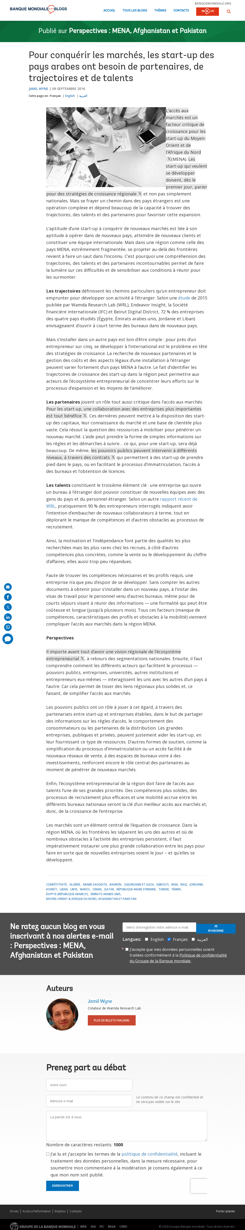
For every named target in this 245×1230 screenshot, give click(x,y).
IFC (102, 1226)
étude (184, 298)
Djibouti (162, 884)
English (70, 96)
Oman (97, 889)
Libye (73, 889)
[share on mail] (8, 587)
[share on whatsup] (8, 627)
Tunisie (163, 889)
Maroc (85, 889)
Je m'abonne (216, 928)
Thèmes (160, 10)
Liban (64, 889)
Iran (174, 884)
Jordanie (196, 884)
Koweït (51, 889)
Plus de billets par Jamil (112, 1020)
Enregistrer (62, 1185)
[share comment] (7, 638)
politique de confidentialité (150, 1154)
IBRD (83, 1226)
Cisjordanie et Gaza (139, 884)
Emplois (60, 1211)
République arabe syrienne (136, 889)
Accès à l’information (36, 1211)
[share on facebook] (8, 597)
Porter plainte (225, 1211)
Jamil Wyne (38, 88)
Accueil (109, 10)
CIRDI (123, 1226)
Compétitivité (56, 884)
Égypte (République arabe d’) (67, 894)
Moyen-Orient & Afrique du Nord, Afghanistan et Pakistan (91, 899)
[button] (229, 11)
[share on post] (8, 607)
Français (55, 96)
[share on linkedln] (8, 617)
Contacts (181, 10)
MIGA (112, 1226)
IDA (93, 1226)
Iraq (183, 884)
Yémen (176, 889)
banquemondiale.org (213, 3)
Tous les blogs (134, 10)
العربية (83, 96)
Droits (14, 1211)
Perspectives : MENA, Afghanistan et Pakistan (137, 31)
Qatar (109, 889)
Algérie (74, 884)
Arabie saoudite (95, 884)
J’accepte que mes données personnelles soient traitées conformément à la (178, 955)
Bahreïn (115, 884)
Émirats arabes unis (106, 894)
